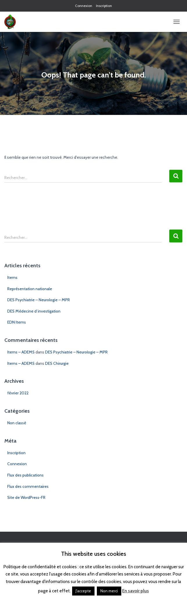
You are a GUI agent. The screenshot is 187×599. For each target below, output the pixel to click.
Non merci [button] (109, 591)
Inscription (104, 5)
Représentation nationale (29, 288)
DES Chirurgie (57, 363)
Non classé (16, 422)
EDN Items (16, 322)
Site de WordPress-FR (26, 497)
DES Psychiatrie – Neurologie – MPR (38, 299)
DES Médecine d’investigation (33, 311)
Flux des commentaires (28, 486)
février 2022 (18, 393)
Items (12, 277)
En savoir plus (135, 590)
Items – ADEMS (21, 352)
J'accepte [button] (83, 591)
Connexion (83, 5)
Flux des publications (25, 475)
